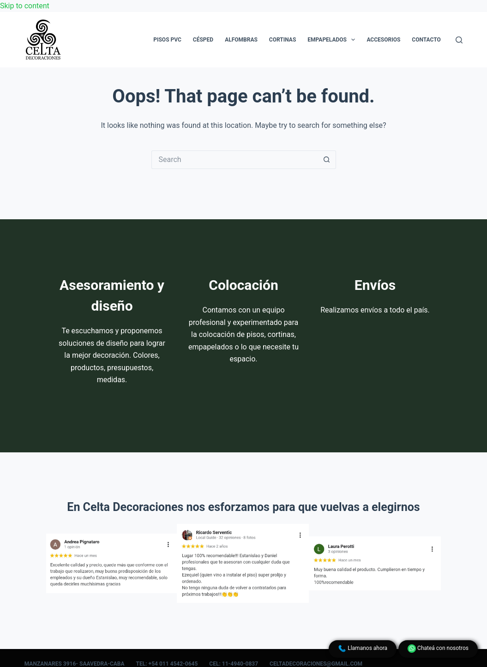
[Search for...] (234, 159)
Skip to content (24, 5)
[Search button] (327, 159)
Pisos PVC (167, 39)
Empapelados (333, 39)
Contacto (426, 39)
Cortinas (282, 39)
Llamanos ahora (362, 648)
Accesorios (383, 39)
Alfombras (241, 39)
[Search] (459, 39)
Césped (203, 39)
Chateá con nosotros (438, 648)
